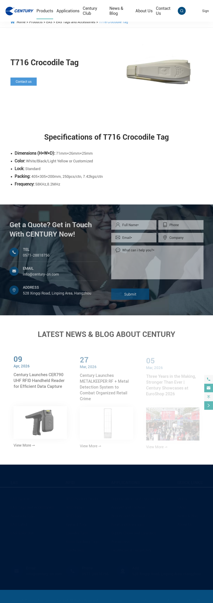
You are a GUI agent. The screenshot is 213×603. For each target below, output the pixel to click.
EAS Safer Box (22, 531)
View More (24, 447)
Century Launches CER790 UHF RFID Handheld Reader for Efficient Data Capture (39, 382)
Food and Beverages (127, 523)
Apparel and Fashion (128, 506)
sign (205, 11)
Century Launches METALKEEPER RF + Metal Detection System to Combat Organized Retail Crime (104, 389)
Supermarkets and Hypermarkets (138, 497)
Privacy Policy (139, 599)
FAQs (181, 506)
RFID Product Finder (82, 497)
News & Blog (116, 11)
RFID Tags (74, 514)
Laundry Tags (77, 531)
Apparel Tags (76, 523)
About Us (144, 10)
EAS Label (18, 523)
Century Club (90, 11)
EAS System (20, 497)
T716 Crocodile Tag (113, 22)
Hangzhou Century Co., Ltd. (48, 599)
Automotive (120, 540)
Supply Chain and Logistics (133, 531)
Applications (67, 10)
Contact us (23, 82)
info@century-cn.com (39, 274)
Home (21, 22)
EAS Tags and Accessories (75, 22)
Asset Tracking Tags (82, 540)
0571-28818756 (34, 255)
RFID (70, 481)
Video (182, 497)
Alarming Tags (22, 514)
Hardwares (75, 548)
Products (44, 10)
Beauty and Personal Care (132, 514)
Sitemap (116, 599)
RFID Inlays (75, 506)
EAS (49, 22)
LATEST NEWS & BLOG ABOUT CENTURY (106, 333)
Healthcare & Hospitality (131, 548)
